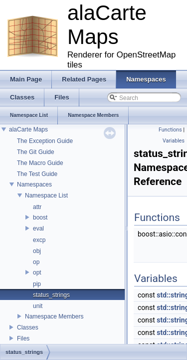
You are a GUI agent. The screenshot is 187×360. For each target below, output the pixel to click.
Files (23, 338)
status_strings (51, 295)
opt (37, 272)
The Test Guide (37, 174)
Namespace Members (54, 316)
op (36, 262)
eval (38, 228)
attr (37, 207)
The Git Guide (35, 152)
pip (37, 284)
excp (39, 240)
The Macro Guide (40, 163)
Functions (170, 129)
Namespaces (34, 184)
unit (37, 306)
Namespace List (46, 195)
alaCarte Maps (28, 129)
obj (37, 251)
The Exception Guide (45, 141)
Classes (27, 327)
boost (40, 217)
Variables (174, 141)
